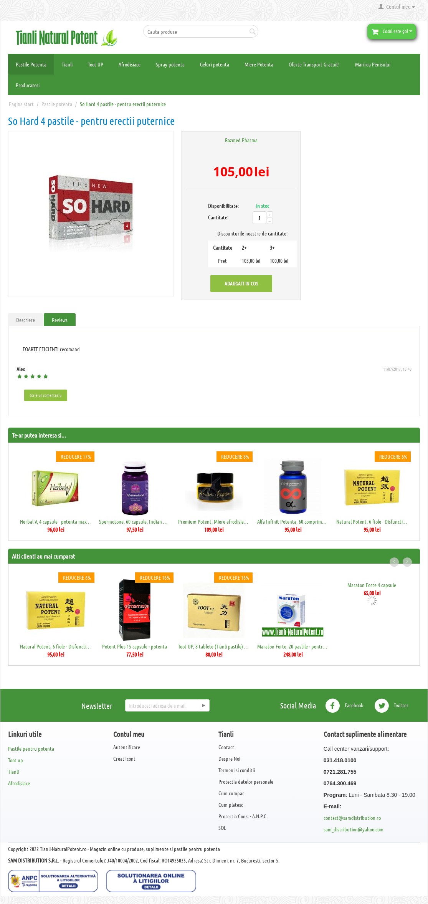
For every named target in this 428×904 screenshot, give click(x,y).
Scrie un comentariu (45, 395)
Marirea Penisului (372, 64)
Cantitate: (216, 217)
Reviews (60, 319)
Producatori (28, 84)
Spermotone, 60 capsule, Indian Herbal (134, 521)
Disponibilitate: (216, 205)
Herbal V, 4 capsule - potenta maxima (55, 521)
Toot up (15, 759)
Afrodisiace (129, 64)
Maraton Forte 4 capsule (371, 584)
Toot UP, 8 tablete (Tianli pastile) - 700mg (213, 646)
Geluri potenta (214, 64)
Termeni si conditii (236, 769)
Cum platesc (230, 804)
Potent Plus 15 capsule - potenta (134, 646)
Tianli (67, 64)
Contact (226, 746)
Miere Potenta (259, 64)
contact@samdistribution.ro (352, 817)
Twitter (391, 705)
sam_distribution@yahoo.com (353, 829)
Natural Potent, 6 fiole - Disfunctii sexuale (371, 521)
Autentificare (126, 746)
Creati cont (124, 758)
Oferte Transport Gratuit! (314, 64)
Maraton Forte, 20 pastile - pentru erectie (292, 646)
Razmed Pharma (241, 139)
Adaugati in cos (241, 283)
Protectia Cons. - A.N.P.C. (243, 816)
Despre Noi (229, 758)
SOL (222, 827)
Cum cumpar (231, 793)
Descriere (25, 319)
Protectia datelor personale (245, 781)
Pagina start (21, 103)
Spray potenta (170, 64)
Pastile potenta (56, 103)
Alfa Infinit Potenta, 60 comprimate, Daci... (292, 521)
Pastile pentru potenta (31, 748)
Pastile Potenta (31, 64)
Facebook (344, 705)
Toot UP (95, 64)
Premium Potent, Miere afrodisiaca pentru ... (213, 521)
